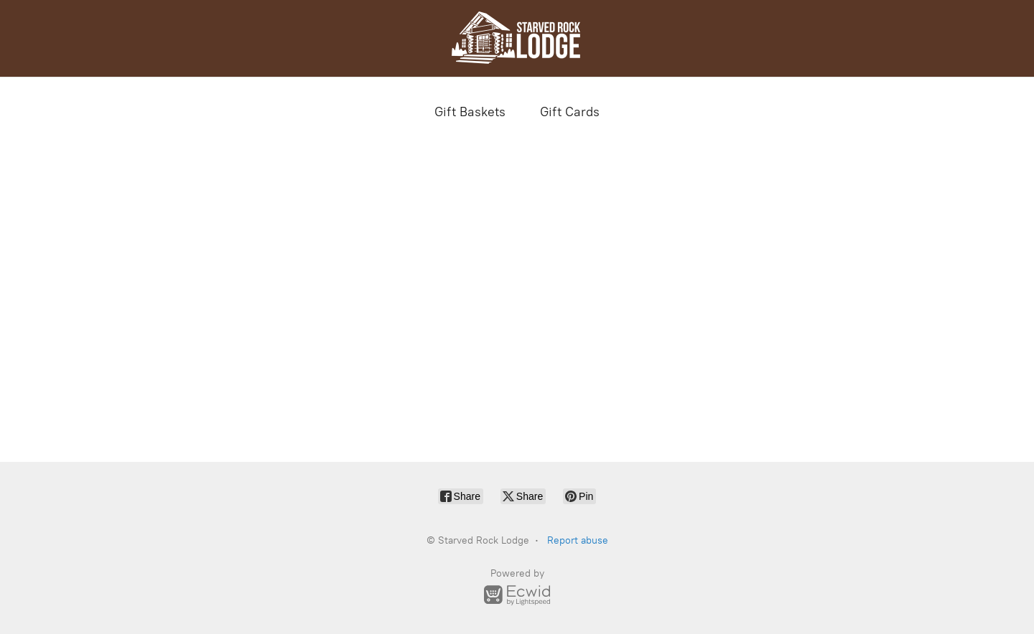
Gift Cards (570, 112)
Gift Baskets (470, 112)
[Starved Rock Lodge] (517, 38)
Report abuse (577, 540)
